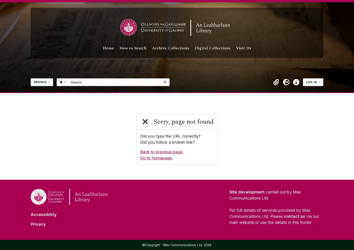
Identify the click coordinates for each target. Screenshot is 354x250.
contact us (294, 216)
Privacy (38, 224)
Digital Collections (213, 48)
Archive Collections (170, 48)
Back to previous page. (162, 152)
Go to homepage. (156, 158)
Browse (41, 82)
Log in (312, 82)
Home (108, 48)
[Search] (115, 82)
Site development (247, 192)
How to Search (133, 48)
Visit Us (243, 48)
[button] (276, 82)
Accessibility (44, 214)
